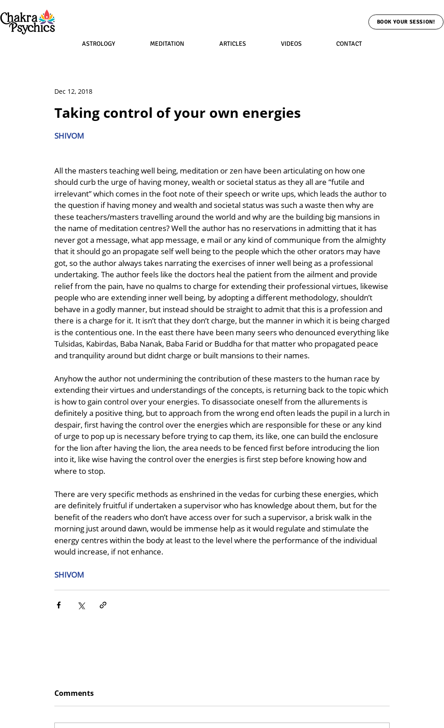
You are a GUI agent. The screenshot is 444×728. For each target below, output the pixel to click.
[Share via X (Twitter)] (81, 605)
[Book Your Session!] (406, 21)
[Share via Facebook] (58, 605)
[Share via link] (103, 605)
